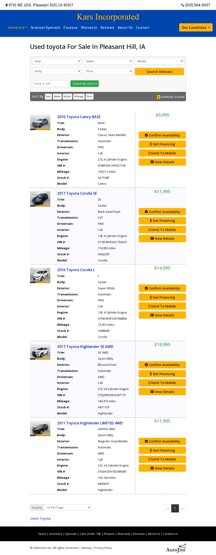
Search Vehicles (159, 71)
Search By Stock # (85, 83)
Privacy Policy (103, 548)
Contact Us (170, 534)
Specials (71, 534)
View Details (162, 162)
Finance (109, 534)
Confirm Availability (162, 135)
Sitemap (86, 548)
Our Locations (194, 27)
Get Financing (162, 144)
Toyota (40, 518)
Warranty (123, 534)
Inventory (55, 534)
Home (42, 534)
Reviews (139, 534)
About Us (154, 534)
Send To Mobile (162, 153)
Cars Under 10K (90, 534)
